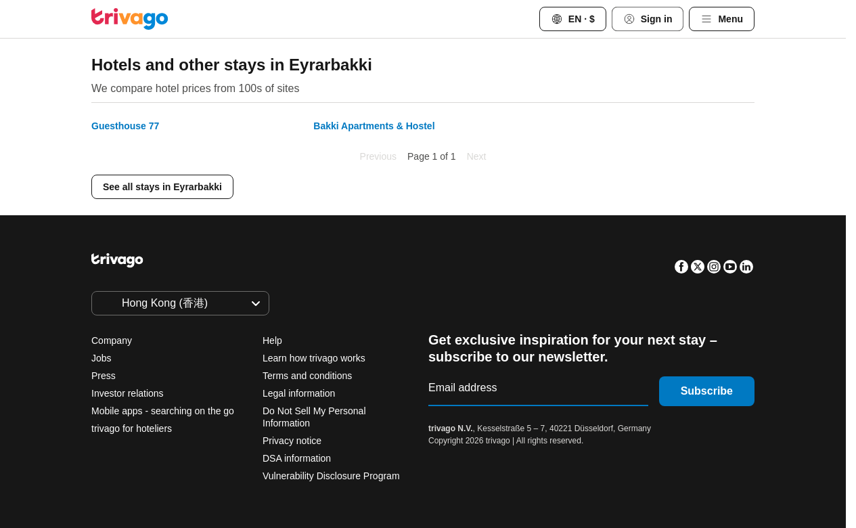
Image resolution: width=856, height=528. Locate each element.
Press (103, 375)
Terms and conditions (307, 375)
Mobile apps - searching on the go (162, 410)
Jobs (101, 358)
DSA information (297, 458)
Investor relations (127, 393)
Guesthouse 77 (125, 125)
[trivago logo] (129, 19)
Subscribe (707, 391)
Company (111, 340)
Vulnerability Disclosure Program (331, 475)
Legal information (299, 393)
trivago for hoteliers (131, 428)
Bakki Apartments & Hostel (373, 125)
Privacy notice (292, 440)
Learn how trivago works (314, 358)
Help (272, 340)
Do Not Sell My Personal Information (314, 416)
